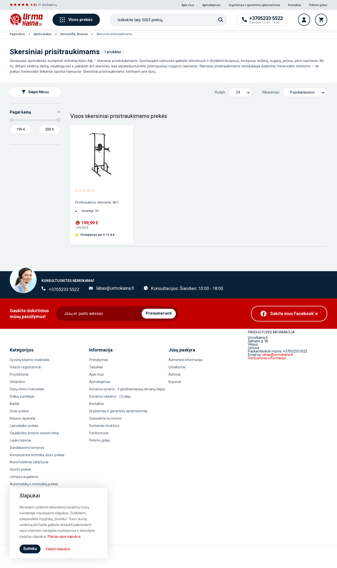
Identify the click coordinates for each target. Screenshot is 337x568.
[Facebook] (289, 313)
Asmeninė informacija (185, 360)
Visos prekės (76, 19)
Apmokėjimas (211, 5)
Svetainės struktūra (104, 426)
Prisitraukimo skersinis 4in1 (97, 202)
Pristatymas (98, 360)
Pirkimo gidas (318, 5)
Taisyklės (96, 367)
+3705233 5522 (64, 289)
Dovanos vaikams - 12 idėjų (110, 396)
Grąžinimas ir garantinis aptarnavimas (254, 5)
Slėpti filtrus (35, 92)
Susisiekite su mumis (105, 418)
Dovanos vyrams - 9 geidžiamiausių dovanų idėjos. (127, 389)
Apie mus (187, 5)
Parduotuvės (99, 433)
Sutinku (30, 548)
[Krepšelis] (321, 20)
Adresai (174, 374)
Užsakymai (176, 367)
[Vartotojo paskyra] (304, 20)
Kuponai (174, 382)
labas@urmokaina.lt (115, 288)
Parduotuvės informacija (267, 358)
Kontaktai (294, 5)
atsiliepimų (49, 5)
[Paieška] (221, 20)
